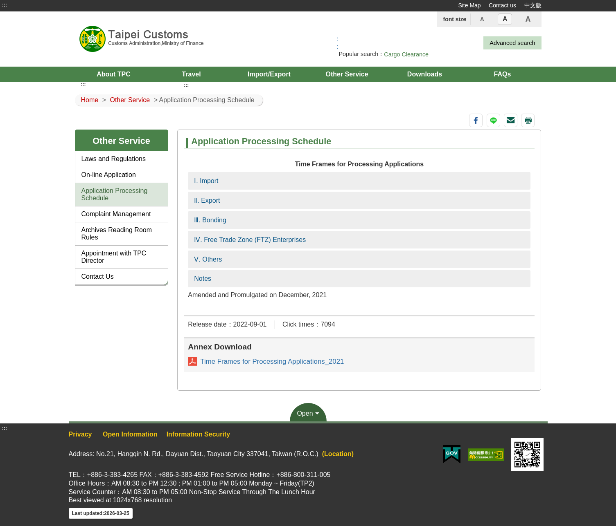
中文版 (533, 5)
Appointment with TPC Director (114, 257)
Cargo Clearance (406, 54)
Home (90, 99)
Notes (202, 278)
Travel (191, 74)
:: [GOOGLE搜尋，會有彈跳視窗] (337, 43)
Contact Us (97, 276)
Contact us (502, 5)
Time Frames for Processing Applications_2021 (272, 361)
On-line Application (108, 174)
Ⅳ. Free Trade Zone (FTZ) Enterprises (250, 239)
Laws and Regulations (113, 158)
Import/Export (269, 74)
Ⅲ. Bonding (210, 220)
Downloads (424, 74)
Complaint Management (116, 213)
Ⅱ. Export (207, 200)
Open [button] (305, 413)
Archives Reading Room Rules (116, 233)
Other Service (346, 74)
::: (4, 5)
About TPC (114, 74)
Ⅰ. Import (206, 180)
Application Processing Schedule (114, 194)
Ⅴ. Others (208, 259)
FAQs (502, 74)
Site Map (469, 5)
